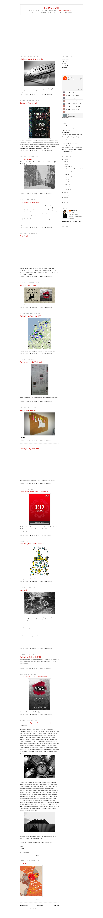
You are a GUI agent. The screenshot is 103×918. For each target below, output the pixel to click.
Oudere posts (56, 905)
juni (67, 179)
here (24, 437)
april (67, 184)
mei (67, 182)
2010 (65, 197)
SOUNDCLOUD (66, 70)
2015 (65, 159)
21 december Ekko (26, 159)
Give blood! (24, 236)
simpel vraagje (34, 90)
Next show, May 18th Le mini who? (32, 544)
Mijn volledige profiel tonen (71, 221)
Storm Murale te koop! (28, 285)
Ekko (49, 162)
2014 (65, 162)
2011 (65, 195)
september (68, 177)
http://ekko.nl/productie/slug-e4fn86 (29, 148)
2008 (65, 202)
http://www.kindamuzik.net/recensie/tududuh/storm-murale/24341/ (37, 225)
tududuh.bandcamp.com (67, 10)
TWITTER (65, 68)
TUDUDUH (52, 7)
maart (67, 187)
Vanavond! (23, 590)
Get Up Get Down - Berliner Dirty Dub (72, 134)
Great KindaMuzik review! (29, 202)
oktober (68, 174)
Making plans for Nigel (28, 410)
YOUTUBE (65, 65)
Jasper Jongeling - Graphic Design (70, 136)
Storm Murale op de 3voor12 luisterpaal (34, 492)
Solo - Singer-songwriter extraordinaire (72, 147)
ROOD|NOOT (65, 132)
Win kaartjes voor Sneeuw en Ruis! (32, 59)
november (68, 172)
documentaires (36, 808)
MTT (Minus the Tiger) (68, 128)
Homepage (40, 905)
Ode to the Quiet (66, 130)
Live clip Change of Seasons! (30, 449)
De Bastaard (27, 579)
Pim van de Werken (35, 796)
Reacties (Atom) (32, 908)
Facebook (30, 711)
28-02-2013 (24, 863)
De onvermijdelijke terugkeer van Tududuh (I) (36, 723)
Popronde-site (51, 351)
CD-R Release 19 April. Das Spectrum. (33, 677)
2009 (65, 200)
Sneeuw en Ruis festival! (28, 103)
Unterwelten (65, 126)
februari (68, 189)
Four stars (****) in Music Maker (31, 362)
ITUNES (64, 61)
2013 (65, 164)
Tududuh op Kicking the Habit (30, 657)
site (28, 663)
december (68, 166)
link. (25, 305)
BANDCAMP (65, 59)
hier (48, 528)
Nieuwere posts (24, 905)
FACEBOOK (65, 63)
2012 (65, 192)
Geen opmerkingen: (46, 94)
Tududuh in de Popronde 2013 (30, 316)
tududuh (74, 210)
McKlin (26, 852)
